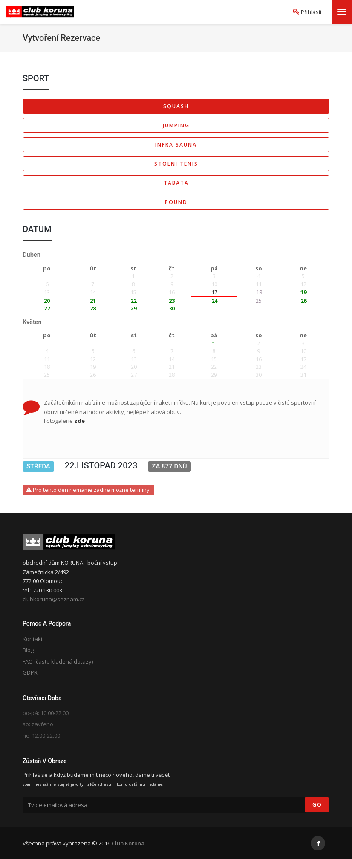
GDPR (30, 672)
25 (259, 301)
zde (79, 421)
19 (303, 292)
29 (133, 308)
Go (317, 804)
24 (214, 301)
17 (214, 292)
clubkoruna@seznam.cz (54, 599)
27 (47, 308)
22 (133, 301)
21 (93, 301)
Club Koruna (128, 843)
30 (172, 308)
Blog (28, 650)
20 (47, 301)
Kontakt (33, 639)
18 (259, 292)
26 (303, 301)
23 (172, 301)
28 (93, 308)
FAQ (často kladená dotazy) (58, 661)
